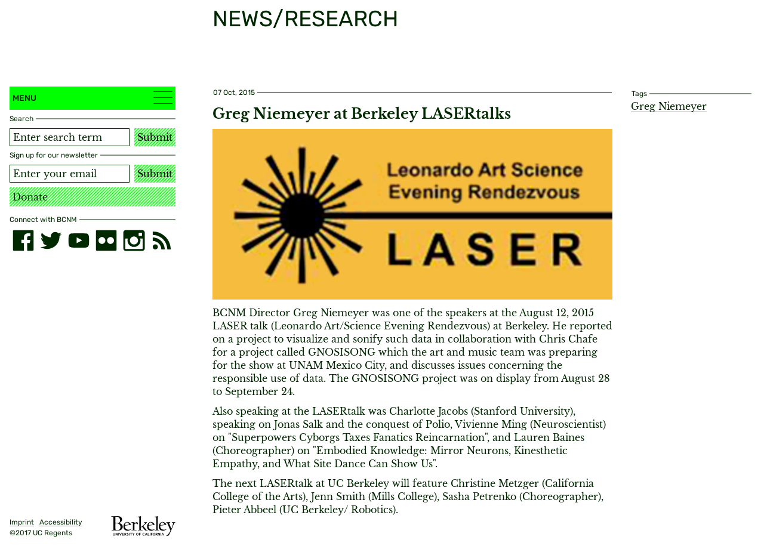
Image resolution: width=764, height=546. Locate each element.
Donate (30, 197)
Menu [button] (92, 97)
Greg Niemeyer (669, 106)
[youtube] (79, 240)
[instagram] (133, 240)
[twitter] (50, 240)
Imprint (22, 522)
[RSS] (161, 240)
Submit (154, 137)
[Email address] (70, 174)
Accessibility (60, 522)
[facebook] (23, 240)
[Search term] (70, 137)
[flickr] (106, 240)
